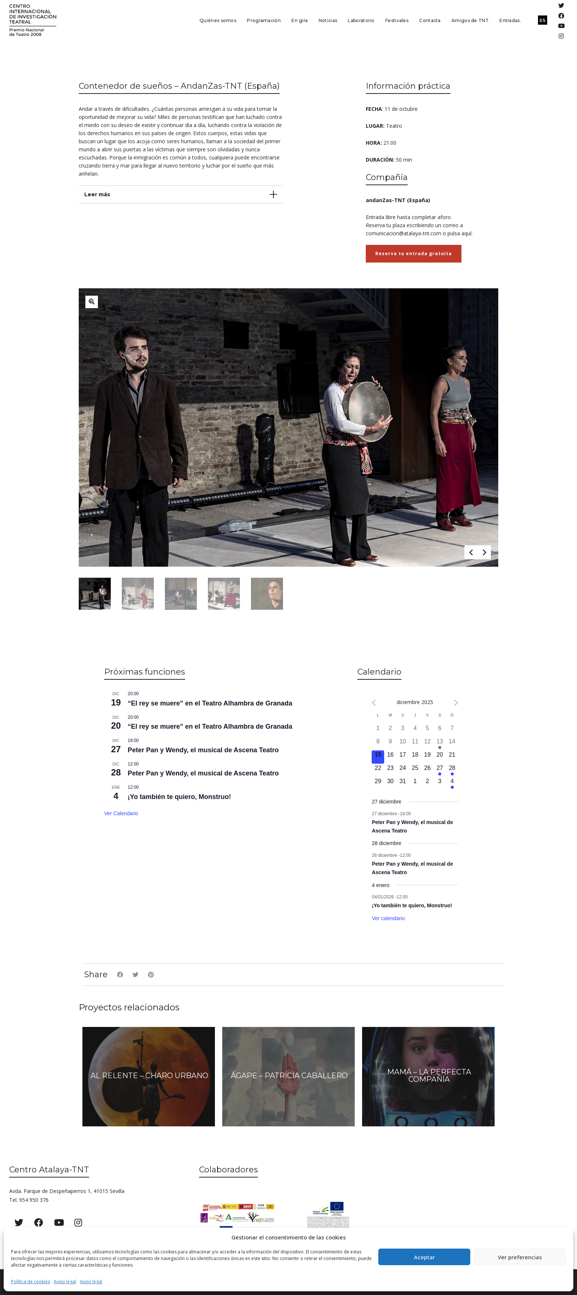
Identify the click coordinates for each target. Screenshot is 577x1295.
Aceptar (424, 1257)
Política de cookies (30, 1281)
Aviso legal (65, 1281)
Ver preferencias (520, 1257)
